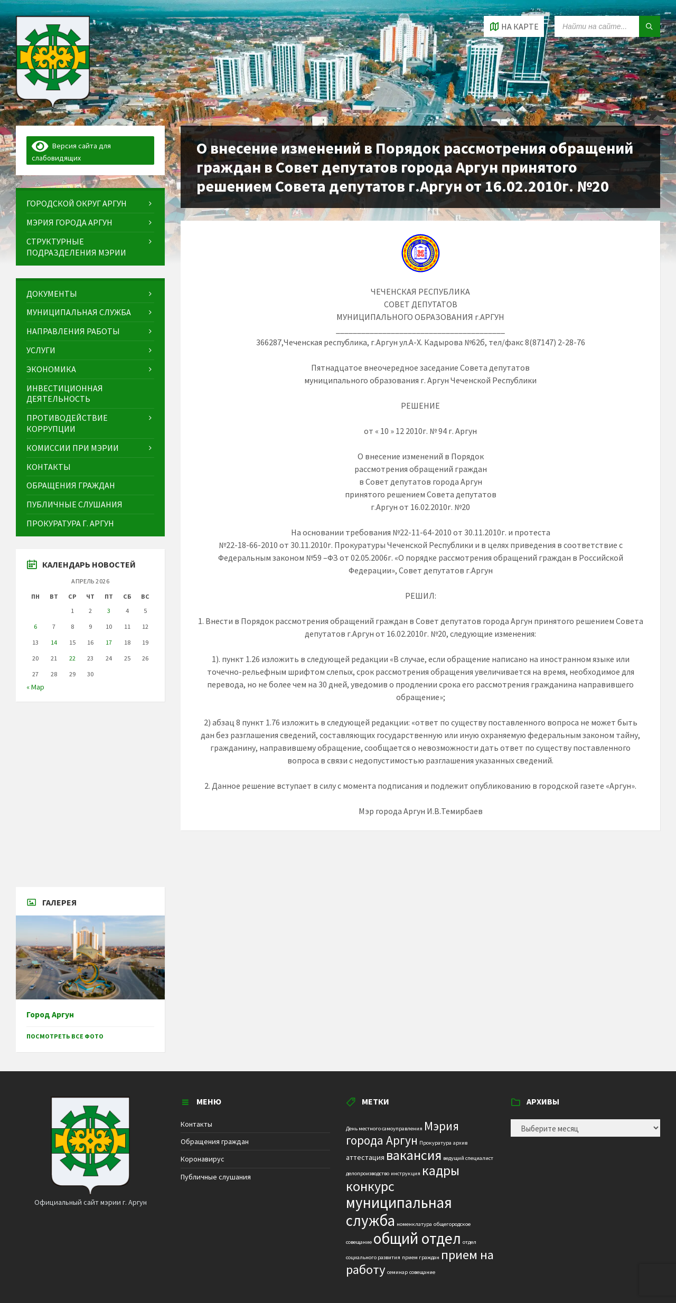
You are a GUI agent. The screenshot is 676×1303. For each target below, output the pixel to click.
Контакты (196, 1124)
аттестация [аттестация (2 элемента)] (365, 1157)
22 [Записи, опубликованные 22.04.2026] (72, 658)
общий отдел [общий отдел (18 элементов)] (417, 1238)
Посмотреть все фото (65, 1036)
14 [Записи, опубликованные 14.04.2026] (54, 642)
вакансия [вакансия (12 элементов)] (414, 1155)
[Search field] (607, 26)
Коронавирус (202, 1159)
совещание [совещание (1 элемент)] (422, 1272)
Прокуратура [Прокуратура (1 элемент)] (435, 1142)
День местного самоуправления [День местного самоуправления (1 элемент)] (384, 1128)
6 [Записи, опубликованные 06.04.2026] (35, 626)
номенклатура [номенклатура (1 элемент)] (414, 1224)
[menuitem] (90, 203)
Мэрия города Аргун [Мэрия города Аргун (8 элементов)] (402, 1133)
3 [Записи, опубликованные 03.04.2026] (108, 611)
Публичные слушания (216, 1177)
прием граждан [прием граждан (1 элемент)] (420, 1257)
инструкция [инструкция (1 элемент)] (405, 1173)
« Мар (35, 687)
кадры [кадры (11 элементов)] (440, 1170)
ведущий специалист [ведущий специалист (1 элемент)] (468, 1158)
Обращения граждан (215, 1141)
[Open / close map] (514, 26)
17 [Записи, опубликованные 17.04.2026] (109, 642)
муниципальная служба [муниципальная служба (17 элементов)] (399, 1211)
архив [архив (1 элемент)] (460, 1142)
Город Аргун (50, 1014)
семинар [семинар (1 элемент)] (397, 1272)
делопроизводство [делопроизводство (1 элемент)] (367, 1173)
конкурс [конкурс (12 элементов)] (370, 1186)
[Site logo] (53, 105)
